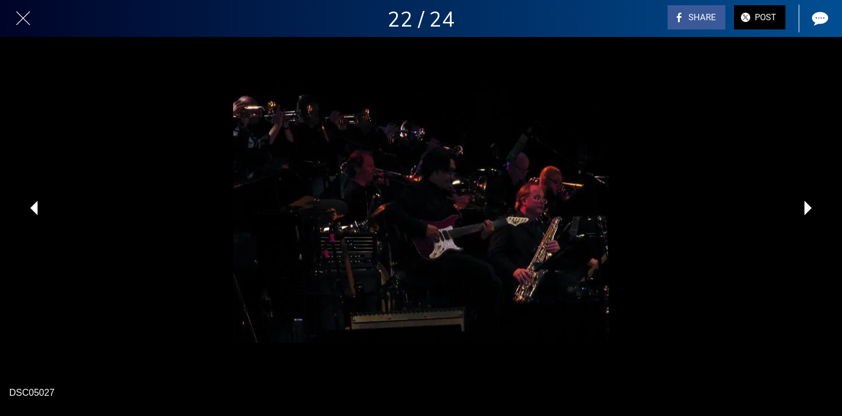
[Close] (23, 18)
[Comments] (819, 18)
